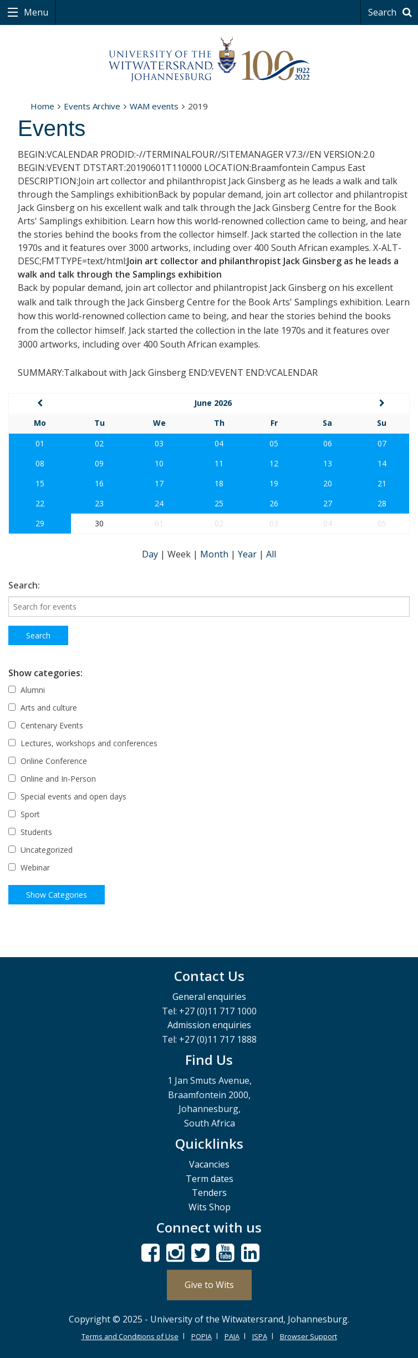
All (271, 554)
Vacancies (209, 1164)
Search (391, 12)
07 (382, 443)
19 (273, 483)
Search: (24, 585)
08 (39, 463)
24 (159, 503)
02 (99, 443)
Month (215, 554)
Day (151, 554)
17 (159, 483)
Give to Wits (209, 1285)
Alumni (26, 690)
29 (39, 523)
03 (159, 443)
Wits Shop (209, 1207)
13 (327, 463)
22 (39, 503)
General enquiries (209, 996)
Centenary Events (45, 725)
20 (327, 483)
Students (30, 832)
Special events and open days (67, 796)
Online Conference (47, 761)
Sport (24, 814)
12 (273, 463)
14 (382, 463)
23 (99, 503)
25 (219, 503)
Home (42, 106)
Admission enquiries (209, 1025)
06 (327, 443)
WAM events (154, 106)
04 (219, 443)
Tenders (209, 1192)
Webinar (29, 867)
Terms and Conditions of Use (130, 1336)
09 (99, 463)
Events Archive (92, 106)
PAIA (232, 1336)
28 (382, 503)
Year (248, 554)
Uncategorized (40, 849)
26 (273, 503)
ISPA (259, 1336)
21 (382, 483)
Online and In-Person (52, 778)
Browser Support (308, 1336)
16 (99, 483)
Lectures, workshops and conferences (82, 743)
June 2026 (213, 403)
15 (39, 483)
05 (273, 443)
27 (327, 503)
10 (159, 463)
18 (219, 483)
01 (39, 443)
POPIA (201, 1336)
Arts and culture (42, 707)
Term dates (209, 1179)
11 (219, 463)
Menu (35, 12)
